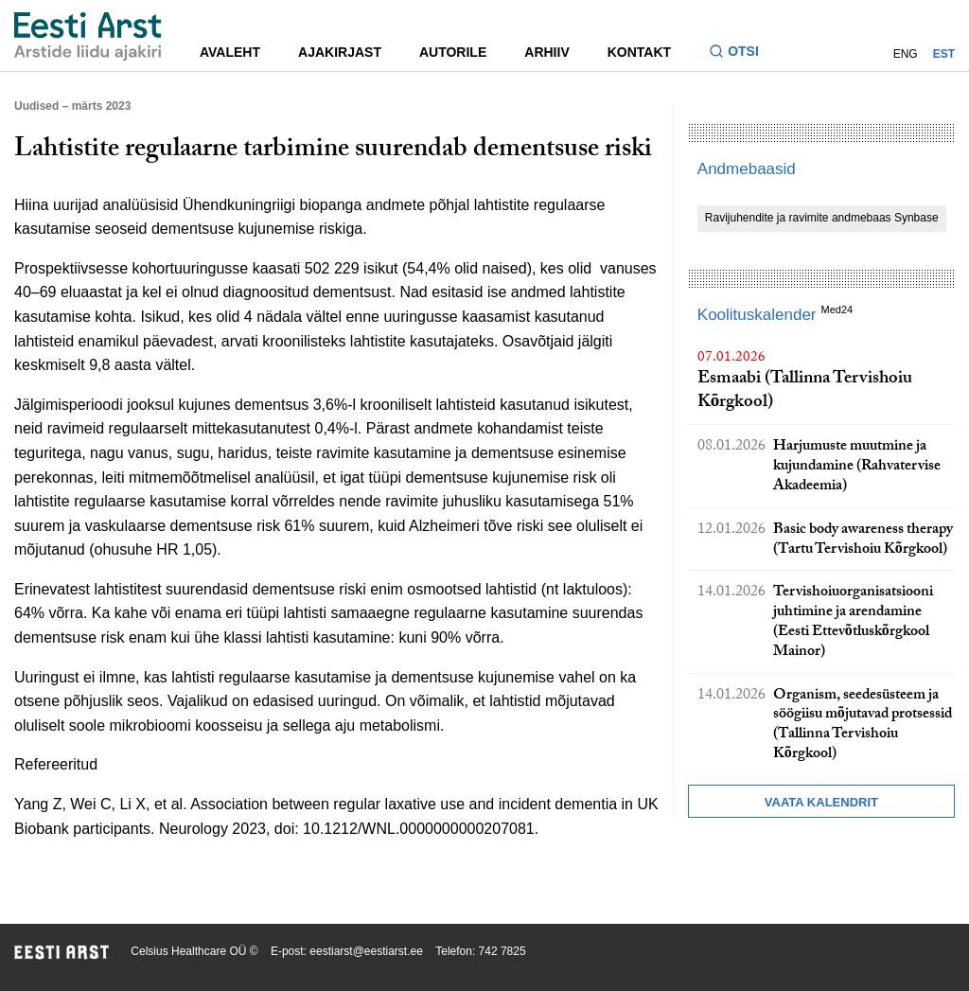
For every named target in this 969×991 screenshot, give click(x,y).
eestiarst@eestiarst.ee (366, 951)
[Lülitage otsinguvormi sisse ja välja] (741, 53)
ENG (905, 54)
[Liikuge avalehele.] (88, 36)
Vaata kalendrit (821, 802)
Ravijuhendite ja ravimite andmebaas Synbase (822, 217)
